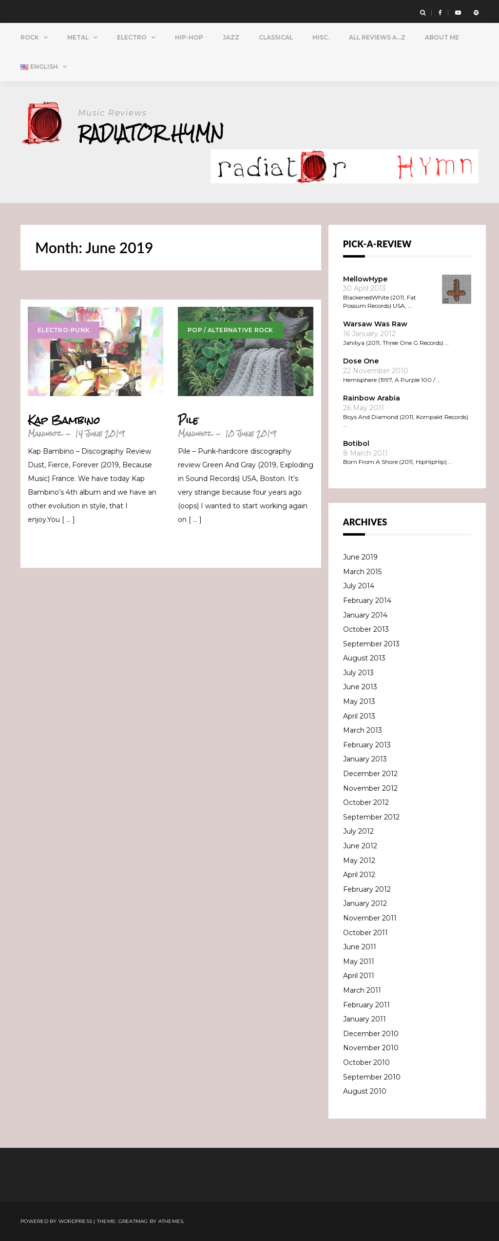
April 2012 (359, 874)
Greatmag (133, 1221)
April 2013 (359, 716)
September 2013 (371, 644)
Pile (188, 420)
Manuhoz (44, 433)
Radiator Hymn (151, 133)
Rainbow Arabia (371, 398)
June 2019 (360, 557)
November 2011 (370, 918)
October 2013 (366, 629)
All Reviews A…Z (377, 37)
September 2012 (371, 817)
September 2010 (372, 1077)
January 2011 (364, 1019)
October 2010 (366, 1062)
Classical (276, 37)
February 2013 (367, 745)
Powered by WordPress (56, 1221)
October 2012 (366, 802)
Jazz (231, 37)
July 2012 (358, 831)
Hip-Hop (189, 37)
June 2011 (359, 946)
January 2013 (365, 759)
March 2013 (362, 730)
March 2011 (362, 990)
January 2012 (365, 903)
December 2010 (371, 1033)
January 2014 (365, 615)
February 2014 (367, 600)
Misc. (320, 37)
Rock (29, 37)
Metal (78, 37)
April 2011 (358, 975)
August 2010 (364, 1091)
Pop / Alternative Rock (230, 330)
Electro (132, 37)
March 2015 (362, 571)
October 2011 (365, 932)
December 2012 (370, 773)
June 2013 (360, 686)
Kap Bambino (64, 420)
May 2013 (359, 701)
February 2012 (367, 889)
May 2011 (358, 961)
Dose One (361, 361)
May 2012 (359, 860)
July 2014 (358, 585)
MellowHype (365, 279)
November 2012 (370, 788)
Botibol (356, 443)
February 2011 (366, 1005)
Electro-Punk (64, 330)
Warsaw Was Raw (375, 324)
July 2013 (358, 672)
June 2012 (360, 845)
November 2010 (371, 1047)
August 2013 (364, 658)
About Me (442, 37)
